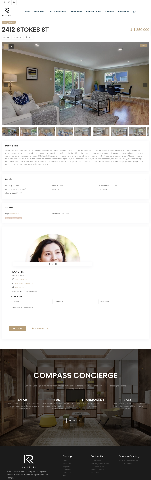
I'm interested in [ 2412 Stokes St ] (75, 290)
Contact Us (123, 11)
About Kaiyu (39, 11)
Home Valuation (93, 11)
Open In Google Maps (13, 218)
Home (27, 11)
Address (9, 207)
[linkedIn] (14, 2)
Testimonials (76, 11)
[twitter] (9, 2)
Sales (4, 22)
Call (39, 303)
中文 (134, 11)
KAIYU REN (85, 235)
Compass (109, 11)
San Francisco (14, 214)
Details (8, 179)
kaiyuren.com (87, 251)
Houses (12, 22)
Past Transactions (57, 11)
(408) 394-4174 (87, 243)
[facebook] (4, 2)
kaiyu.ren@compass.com (91, 247)
